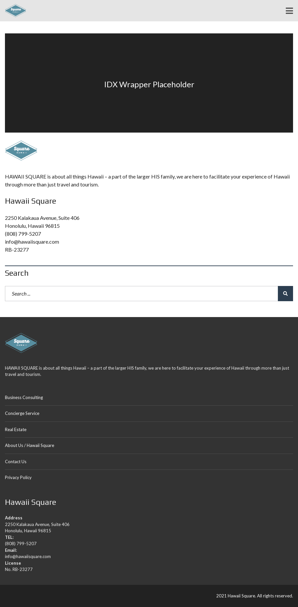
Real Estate (15, 429)
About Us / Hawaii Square (29, 445)
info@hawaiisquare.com (32, 241)
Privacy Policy (18, 477)
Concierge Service (22, 413)
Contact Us (15, 461)
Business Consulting (24, 397)
